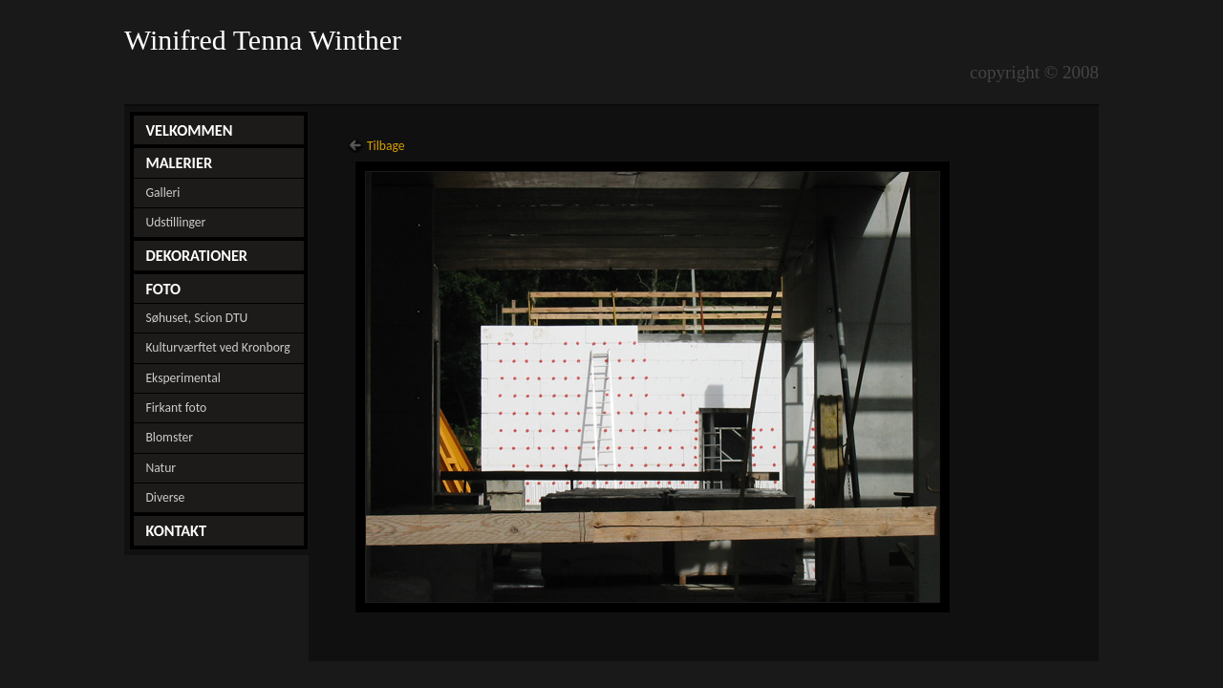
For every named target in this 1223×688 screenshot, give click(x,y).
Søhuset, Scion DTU (196, 318)
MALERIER (178, 162)
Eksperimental (182, 378)
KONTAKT (175, 530)
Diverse (164, 497)
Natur (160, 468)
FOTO (163, 288)
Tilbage (386, 146)
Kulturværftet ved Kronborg (217, 347)
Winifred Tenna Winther (266, 40)
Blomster (169, 437)
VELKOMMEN (188, 130)
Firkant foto (175, 407)
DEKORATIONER (196, 255)
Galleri (162, 192)
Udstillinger (175, 222)
